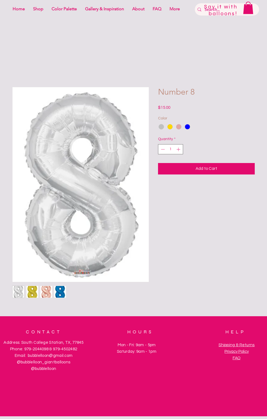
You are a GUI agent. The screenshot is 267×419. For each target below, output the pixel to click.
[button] (248, 8)
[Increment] (178, 149)
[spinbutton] (170, 149)
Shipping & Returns (236, 345)
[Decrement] (162, 149)
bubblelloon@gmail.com (50, 356)
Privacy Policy (236, 351)
